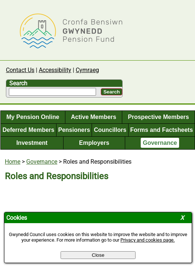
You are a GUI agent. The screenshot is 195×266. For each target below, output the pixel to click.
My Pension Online (32, 117)
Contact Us (20, 70)
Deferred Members (29, 130)
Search (18, 83)
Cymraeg (87, 70)
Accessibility (55, 70)
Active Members (93, 117)
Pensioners (74, 130)
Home (12, 161)
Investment (31, 143)
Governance (160, 143)
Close (98, 255)
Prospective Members (158, 117)
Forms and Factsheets (161, 130)
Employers (94, 143)
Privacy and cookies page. (147, 240)
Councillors (110, 130)
